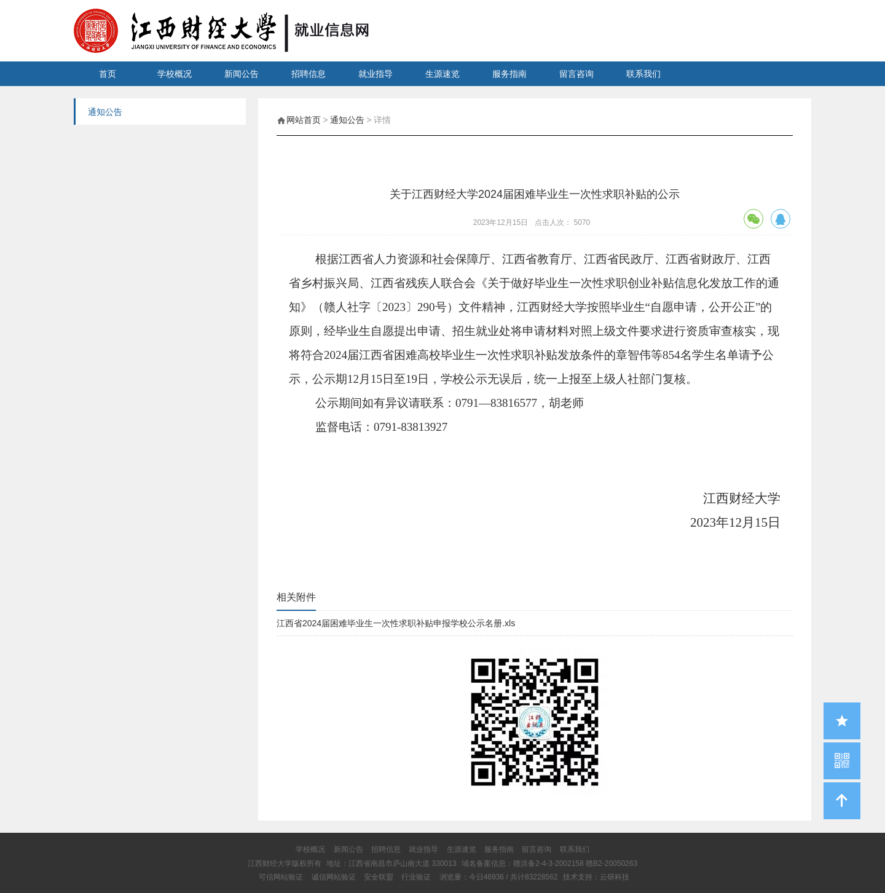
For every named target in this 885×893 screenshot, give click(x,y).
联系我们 (643, 74)
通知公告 (347, 120)
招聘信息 (308, 74)
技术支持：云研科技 (596, 877)
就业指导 (375, 74)
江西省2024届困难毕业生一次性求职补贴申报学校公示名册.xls (396, 623)
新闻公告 (241, 74)
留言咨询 (576, 74)
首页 (107, 74)
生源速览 (442, 74)
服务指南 (509, 74)
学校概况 (174, 74)
